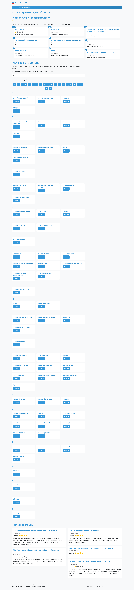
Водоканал (55, 30)
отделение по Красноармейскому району (66, 40)
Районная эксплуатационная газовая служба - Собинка (89, 562)
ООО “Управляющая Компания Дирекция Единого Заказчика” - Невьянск (36, 551)
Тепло (89, 42)
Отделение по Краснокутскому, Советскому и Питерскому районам (103, 30)
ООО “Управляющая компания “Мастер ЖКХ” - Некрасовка (35, 531)
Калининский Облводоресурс (26, 40)
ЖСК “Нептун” (20, 30)
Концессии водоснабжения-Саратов (100, 53)
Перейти (16, 101)
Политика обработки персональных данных (98, 584)
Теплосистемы (20, 51)
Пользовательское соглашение (95, 586)
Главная (14, 7)
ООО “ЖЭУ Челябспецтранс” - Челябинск (84, 531)
